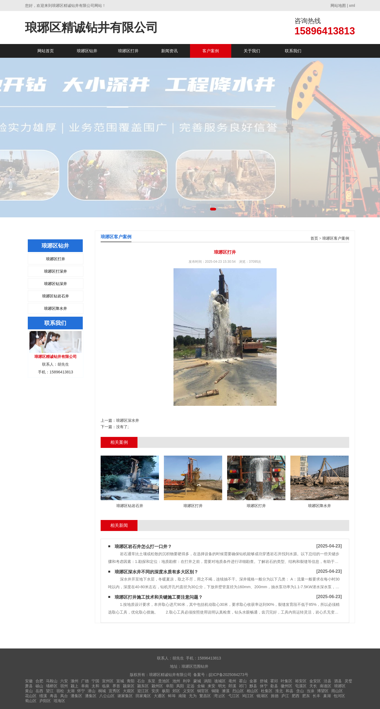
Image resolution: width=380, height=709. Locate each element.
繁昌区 (205, 696)
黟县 (253, 686)
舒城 (264, 681)
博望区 (323, 691)
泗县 (338, 681)
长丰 (316, 696)
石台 (141, 681)
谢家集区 (125, 696)
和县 (289, 691)
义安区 (188, 691)
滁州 (74, 681)
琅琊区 (340, 686)
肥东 (306, 696)
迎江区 (143, 691)
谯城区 (220, 681)
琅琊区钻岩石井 (55, 296)
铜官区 (203, 691)
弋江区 (233, 696)
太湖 (71, 691)
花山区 (31, 696)
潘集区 (76, 696)
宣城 (120, 681)
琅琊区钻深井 (55, 283)
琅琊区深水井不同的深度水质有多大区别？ (156, 572)
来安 (211, 686)
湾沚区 (219, 696)
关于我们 (252, 50)
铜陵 (215, 691)
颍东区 (143, 686)
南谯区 (325, 686)
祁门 (243, 686)
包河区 (339, 696)
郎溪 (232, 686)
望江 (50, 691)
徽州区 (286, 686)
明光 (222, 686)
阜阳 (170, 686)
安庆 (155, 691)
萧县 (29, 686)
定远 (190, 686)
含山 (300, 691)
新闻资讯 (169, 50)
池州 (176, 681)
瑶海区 (59, 701)
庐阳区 (45, 701)
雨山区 (337, 691)
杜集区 (266, 691)
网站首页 (45, 50)
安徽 (29, 681)
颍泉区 (128, 686)
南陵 (182, 696)
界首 (116, 686)
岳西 (39, 691)
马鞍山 (51, 681)
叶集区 (286, 681)
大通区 (159, 696)
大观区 (128, 691)
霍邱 (274, 681)
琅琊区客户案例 (335, 238)
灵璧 (348, 681)
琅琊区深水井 (127, 420)
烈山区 (238, 691)
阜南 (85, 686)
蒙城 (197, 681)
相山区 (252, 691)
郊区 (176, 691)
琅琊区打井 (128, 50)
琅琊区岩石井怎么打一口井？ (143, 546)
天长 (313, 686)
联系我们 (293, 50)
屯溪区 (301, 686)
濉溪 (226, 691)
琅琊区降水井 (55, 308)
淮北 (279, 691)
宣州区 (108, 681)
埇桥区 (51, 686)
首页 (314, 238)
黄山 (29, 691)
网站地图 (338, 5)
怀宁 (81, 691)
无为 (193, 696)
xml (352, 5)
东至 (151, 681)
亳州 (232, 681)
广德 (85, 681)
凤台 (64, 696)
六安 (64, 681)
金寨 (253, 681)
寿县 (53, 696)
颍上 (74, 686)
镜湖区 (262, 696)
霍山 (243, 681)
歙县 (274, 686)
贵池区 (164, 681)
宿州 (64, 686)
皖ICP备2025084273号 (228, 674)
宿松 (60, 691)
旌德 (275, 696)
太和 (95, 686)
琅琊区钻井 (87, 50)
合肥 (39, 681)
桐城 (102, 691)
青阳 (130, 681)
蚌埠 (172, 696)
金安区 (315, 681)
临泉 (106, 686)
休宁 (264, 686)
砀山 (39, 686)
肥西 (295, 696)
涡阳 (207, 681)
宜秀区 (114, 691)
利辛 (187, 681)
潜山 (91, 691)
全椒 (201, 686)
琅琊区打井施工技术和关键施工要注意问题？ (159, 597)
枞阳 (166, 691)
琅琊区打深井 (55, 271)
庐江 (285, 696)
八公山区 (107, 696)
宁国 (95, 681)
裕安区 (301, 681)
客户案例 (210, 50)
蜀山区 (31, 701)
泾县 (327, 681)
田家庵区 (143, 696)
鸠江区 (248, 696)
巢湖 (327, 696)
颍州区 (157, 686)
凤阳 (180, 686)
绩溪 (43, 696)
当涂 (310, 691)
